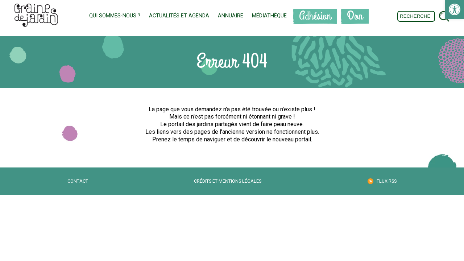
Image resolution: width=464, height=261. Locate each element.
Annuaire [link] (230, 16)
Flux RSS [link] (387, 181)
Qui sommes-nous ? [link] (114, 16)
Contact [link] (77, 181)
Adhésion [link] (315, 16)
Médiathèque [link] (269, 16)
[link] (454, 9)
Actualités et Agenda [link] (179, 16)
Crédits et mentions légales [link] (227, 181)
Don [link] (354, 16)
